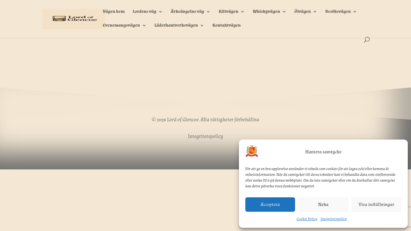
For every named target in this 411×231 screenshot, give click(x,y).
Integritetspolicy (333, 219)
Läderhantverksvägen (176, 25)
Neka (323, 204)
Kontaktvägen (226, 25)
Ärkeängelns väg (187, 11)
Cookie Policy (307, 219)
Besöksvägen (338, 11)
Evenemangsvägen (121, 25)
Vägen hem (114, 11)
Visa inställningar (376, 204)
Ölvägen (302, 11)
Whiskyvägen (266, 11)
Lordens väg (144, 11)
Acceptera (270, 204)
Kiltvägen (228, 11)
